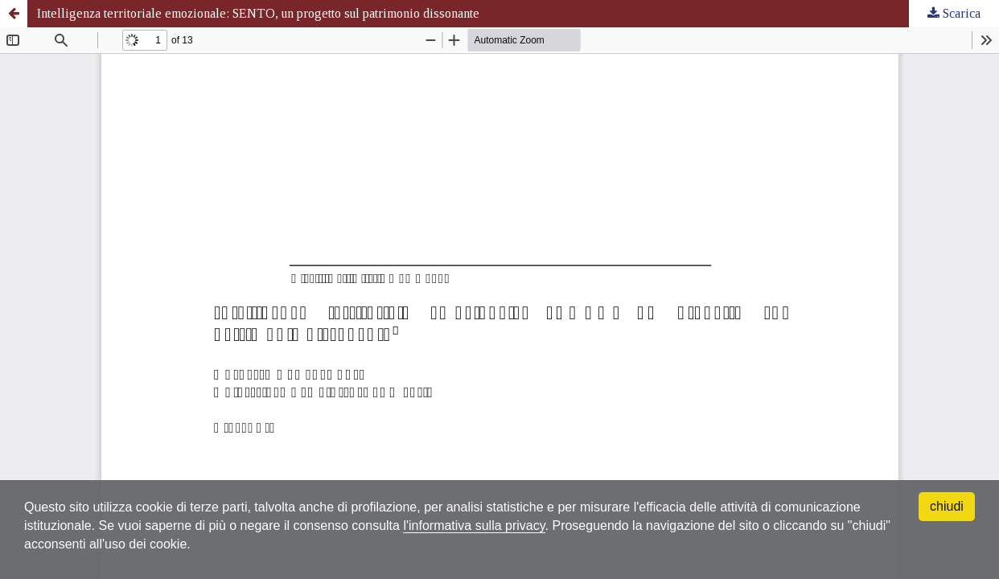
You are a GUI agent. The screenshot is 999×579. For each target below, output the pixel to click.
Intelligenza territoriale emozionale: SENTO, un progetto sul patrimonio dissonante (258, 13)
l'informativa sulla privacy (474, 525)
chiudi (947, 506)
